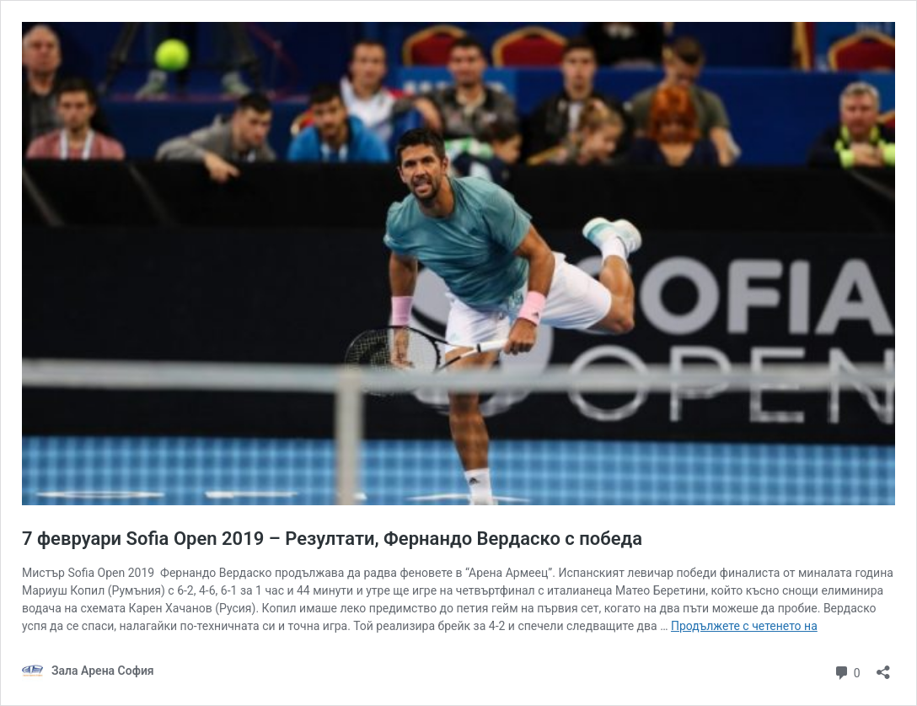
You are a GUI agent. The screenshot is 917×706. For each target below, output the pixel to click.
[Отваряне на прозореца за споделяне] (883, 667)
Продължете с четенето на (744, 626)
